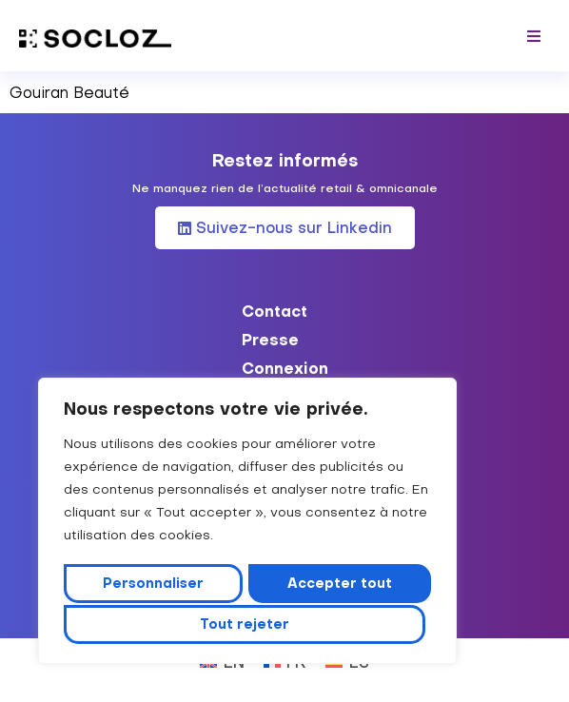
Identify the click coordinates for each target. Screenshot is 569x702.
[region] (247, 523)
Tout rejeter (338, 585)
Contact (274, 311)
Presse (270, 339)
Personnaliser (155, 585)
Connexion (285, 368)
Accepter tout (247, 624)
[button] (533, 35)
